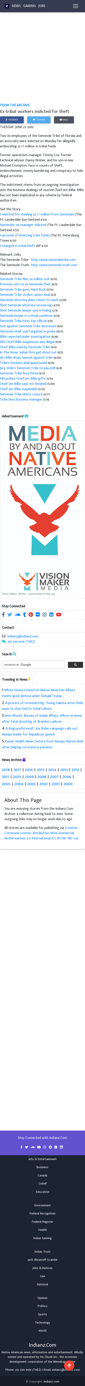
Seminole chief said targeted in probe (27, 331)
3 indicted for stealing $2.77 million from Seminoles (37, 214)
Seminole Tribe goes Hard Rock (23, 290)
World (42, 1330)
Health (42, 1230)
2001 (56, 784)
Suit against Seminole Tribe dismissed (28, 326)
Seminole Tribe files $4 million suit (25, 279)
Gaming (29, 6)
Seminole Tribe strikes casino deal (25, 295)
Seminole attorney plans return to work (29, 300)
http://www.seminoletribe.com (53, 260)
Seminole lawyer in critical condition (26, 316)
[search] (33, 665)
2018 (6, 769)
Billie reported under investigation (25, 337)
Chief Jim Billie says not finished (23, 384)
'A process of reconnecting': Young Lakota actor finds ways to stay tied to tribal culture (42, 706)
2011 (5, 776)
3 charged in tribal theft (18, 246)
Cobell (43, 1183)
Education (42, 1192)
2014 (52, 769)
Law (42, 1276)
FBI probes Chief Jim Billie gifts (23, 379)
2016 (29, 769)
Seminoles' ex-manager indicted (23, 225)
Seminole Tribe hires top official (24, 321)
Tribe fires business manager (21, 400)
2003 (31, 784)
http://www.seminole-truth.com (54, 265)
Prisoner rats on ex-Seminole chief (25, 284)
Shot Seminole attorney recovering (26, 305)
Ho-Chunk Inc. (49, 1357)
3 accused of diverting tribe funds (25, 235)
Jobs (41, 6)
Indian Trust (43, 1251)
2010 (17, 776)
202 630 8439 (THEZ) (21, 642)
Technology (42, 1322)
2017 (17, 769)
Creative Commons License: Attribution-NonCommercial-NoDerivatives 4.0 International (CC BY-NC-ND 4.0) (41, 833)
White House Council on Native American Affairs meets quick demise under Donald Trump (38, 693)
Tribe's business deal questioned (24, 363)
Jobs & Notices (42, 1268)
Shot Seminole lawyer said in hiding (25, 310)
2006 (67, 776)
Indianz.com (51, 1381)
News (16, 6)
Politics (43, 1306)
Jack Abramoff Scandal (42, 1259)
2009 (29, 776)
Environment (42, 1205)
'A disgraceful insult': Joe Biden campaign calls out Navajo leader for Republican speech (39, 731)
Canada (42, 1175)
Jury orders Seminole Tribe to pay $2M (27, 368)
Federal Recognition (43, 1213)
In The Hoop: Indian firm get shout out (28, 352)
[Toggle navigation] (76, 6)
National (42, 1284)
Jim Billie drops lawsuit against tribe (26, 358)
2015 (40, 769)
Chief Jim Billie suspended (18, 389)
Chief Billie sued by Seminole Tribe (25, 347)
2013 (64, 769)
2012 (75, 769)
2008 (42, 776)
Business (42, 1167)
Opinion (42, 1298)
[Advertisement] (41, 60)
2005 (6, 784)
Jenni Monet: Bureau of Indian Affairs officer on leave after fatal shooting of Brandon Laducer (42, 719)
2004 (18, 784)
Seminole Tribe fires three (19, 373)
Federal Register (42, 1221)
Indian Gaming (42, 1238)
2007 (54, 776)
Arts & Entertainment (42, 1159)
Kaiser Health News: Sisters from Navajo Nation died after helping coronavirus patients (42, 744)
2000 (68, 784)
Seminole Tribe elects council (21, 394)
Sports (42, 1314)
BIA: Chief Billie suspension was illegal (27, 342)
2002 (43, 784)
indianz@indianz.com (22, 636)
